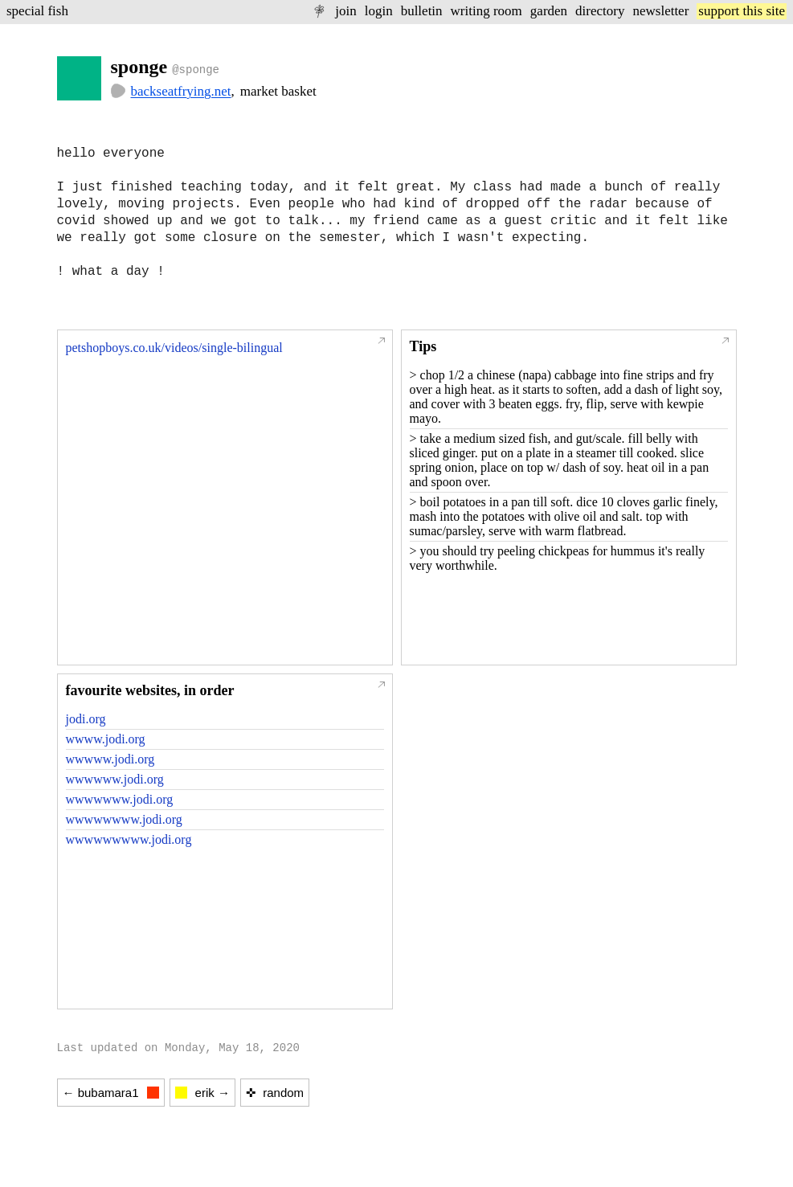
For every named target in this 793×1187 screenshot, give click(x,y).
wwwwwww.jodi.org (120, 799)
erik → (202, 1092)
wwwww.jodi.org (110, 759)
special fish (37, 10)
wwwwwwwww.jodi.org (129, 839)
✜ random (275, 1092)
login (379, 10)
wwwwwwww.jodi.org (124, 819)
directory (599, 10)
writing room (486, 10)
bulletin (422, 10)
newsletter (660, 10)
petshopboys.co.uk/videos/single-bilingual (174, 347)
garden (548, 10)
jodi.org (86, 719)
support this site (741, 10)
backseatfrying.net (181, 91)
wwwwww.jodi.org (115, 779)
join (345, 10)
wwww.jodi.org (105, 739)
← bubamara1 (111, 1092)
